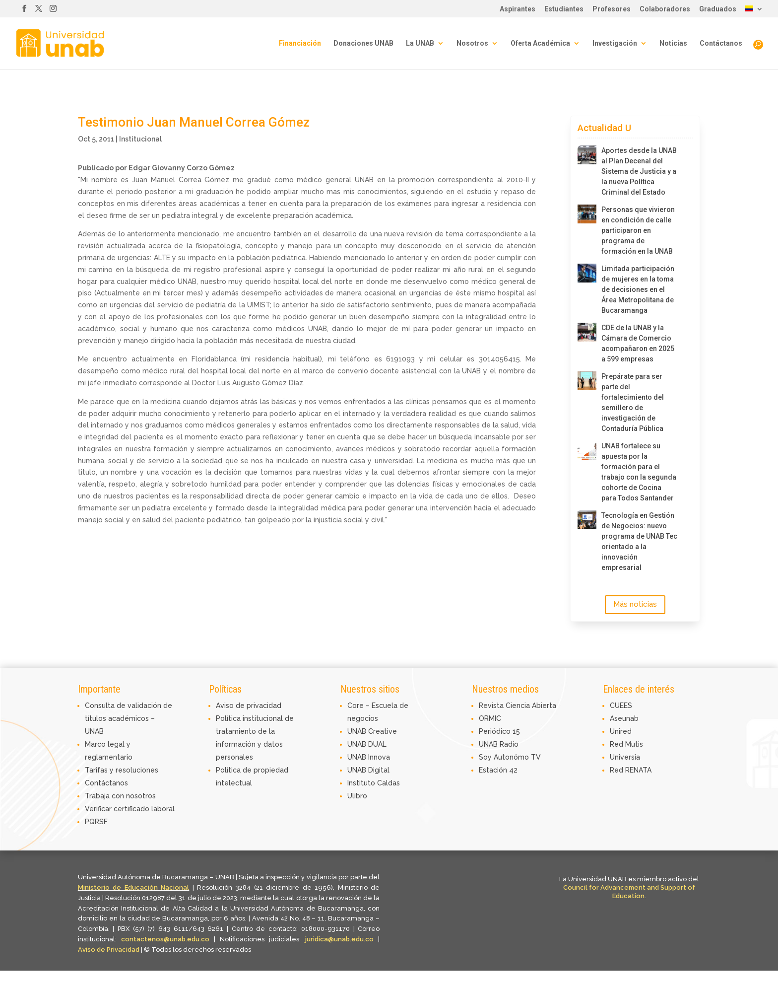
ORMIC (490, 718)
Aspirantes (517, 9)
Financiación (300, 43)
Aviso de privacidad (248, 705)
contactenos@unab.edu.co (165, 939)
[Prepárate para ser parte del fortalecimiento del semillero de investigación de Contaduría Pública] (587, 380)
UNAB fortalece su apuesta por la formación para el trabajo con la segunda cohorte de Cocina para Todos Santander (638, 472)
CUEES (621, 705)
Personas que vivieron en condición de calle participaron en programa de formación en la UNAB (638, 230)
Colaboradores (665, 9)
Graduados (717, 9)
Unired (621, 731)
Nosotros (472, 43)
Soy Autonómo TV (510, 757)
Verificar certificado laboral (130, 809)
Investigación (614, 43)
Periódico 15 (499, 731)
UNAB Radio (499, 744)
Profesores (611, 9)
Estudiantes (564, 9)
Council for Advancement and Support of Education (629, 892)
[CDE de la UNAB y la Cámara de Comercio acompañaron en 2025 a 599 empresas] (587, 332)
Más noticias (635, 604)
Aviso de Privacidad (109, 949)
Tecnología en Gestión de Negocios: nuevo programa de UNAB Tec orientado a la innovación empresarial (639, 541)
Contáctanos (721, 43)
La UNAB (420, 43)
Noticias (673, 43)
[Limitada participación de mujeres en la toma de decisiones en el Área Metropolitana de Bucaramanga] (587, 273)
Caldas (388, 783)
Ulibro (357, 796)
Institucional (140, 139)
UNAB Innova (368, 757)
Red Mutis (626, 744)
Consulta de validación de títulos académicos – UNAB (128, 718)
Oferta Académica (540, 43)
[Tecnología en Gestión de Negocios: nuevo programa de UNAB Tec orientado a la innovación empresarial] (587, 519)
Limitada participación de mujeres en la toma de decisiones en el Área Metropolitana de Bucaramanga (637, 289)
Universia (625, 757)
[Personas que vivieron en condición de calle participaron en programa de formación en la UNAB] (587, 214)
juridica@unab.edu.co (339, 939)
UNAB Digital (368, 770)
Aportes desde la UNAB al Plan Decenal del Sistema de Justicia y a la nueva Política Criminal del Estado (639, 171)
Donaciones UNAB (363, 43)
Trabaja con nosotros (120, 796)
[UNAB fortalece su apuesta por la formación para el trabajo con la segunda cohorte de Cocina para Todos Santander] (587, 450)
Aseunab (624, 718)
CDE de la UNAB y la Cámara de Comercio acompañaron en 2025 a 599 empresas (637, 343)
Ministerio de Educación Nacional (134, 887)
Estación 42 (498, 770)
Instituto (362, 783)
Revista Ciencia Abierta (517, 705)
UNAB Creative (372, 731)
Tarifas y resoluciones (121, 770)
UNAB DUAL (367, 744)
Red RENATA (630, 770)
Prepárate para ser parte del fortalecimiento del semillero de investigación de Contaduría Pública (632, 402)
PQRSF (96, 822)
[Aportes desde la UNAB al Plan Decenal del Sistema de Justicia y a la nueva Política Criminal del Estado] (587, 154)
